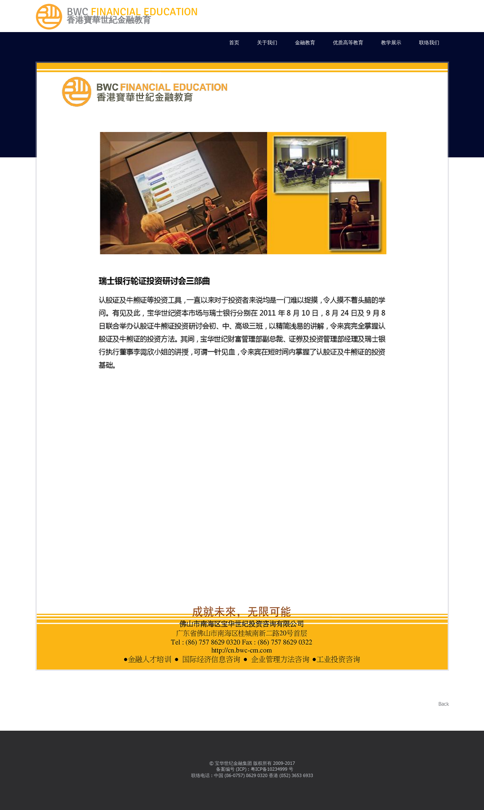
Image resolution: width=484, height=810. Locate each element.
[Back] (440, 705)
